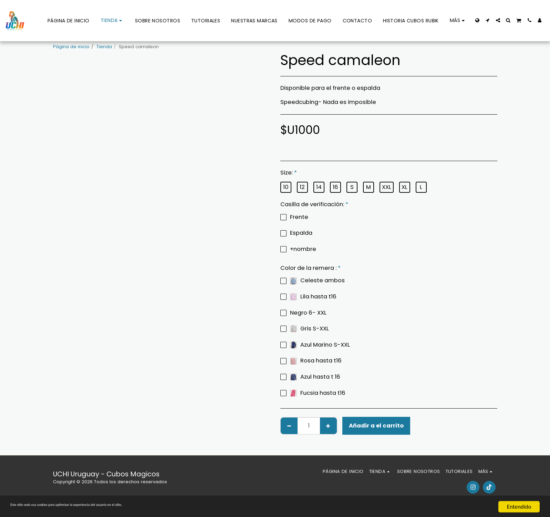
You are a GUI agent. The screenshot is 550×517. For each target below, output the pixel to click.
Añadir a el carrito (376, 426)
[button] (487, 20)
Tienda (104, 46)
